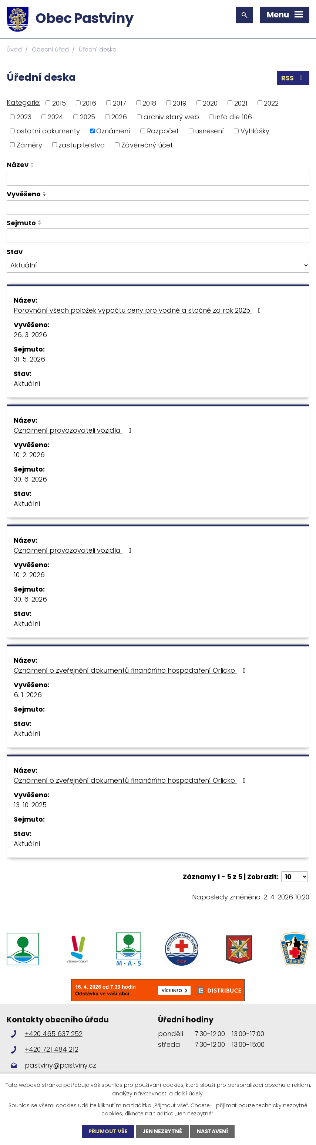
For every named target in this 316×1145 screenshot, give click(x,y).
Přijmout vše (108, 1131)
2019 (179, 102)
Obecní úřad (50, 49)
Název (17, 164)
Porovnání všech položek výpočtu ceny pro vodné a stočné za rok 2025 (139, 310)
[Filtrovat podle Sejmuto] (158, 235)
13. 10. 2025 (30, 804)
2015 (59, 102)
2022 (271, 102)
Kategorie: (23, 102)
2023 (24, 117)
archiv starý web (171, 117)
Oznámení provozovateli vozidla (74, 430)
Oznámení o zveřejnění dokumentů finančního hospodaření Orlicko (131, 670)
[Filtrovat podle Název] (158, 178)
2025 (87, 117)
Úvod (14, 49)
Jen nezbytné (162, 1131)
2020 (210, 102)
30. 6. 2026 (30, 479)
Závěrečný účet (147, 144)
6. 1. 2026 (28, 694)
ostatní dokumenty (48, 131)
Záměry (29, 144)
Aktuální (27, 383)
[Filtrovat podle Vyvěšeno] (158, 207)
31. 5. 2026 (29, 359)
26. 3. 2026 (30, 334)
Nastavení (212, 1131)
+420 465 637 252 (54, 1033)
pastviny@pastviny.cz (60, 1065)
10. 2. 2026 (29, 454)
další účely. (189, 1093)
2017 (119, 102)
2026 (119, 117)
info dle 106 (233, 117)
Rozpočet (163, 131)
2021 (241, 102)
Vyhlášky (255, 131)
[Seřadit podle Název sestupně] (32, 166)
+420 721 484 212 (51, 1049)
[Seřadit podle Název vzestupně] (32, 163)
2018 (149, 102)
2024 (55, 117)
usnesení (209, 131)
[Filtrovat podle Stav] (158, 265)
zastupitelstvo (81, 144)
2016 (89, 102)
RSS (293, 78)
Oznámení (113, 131)
